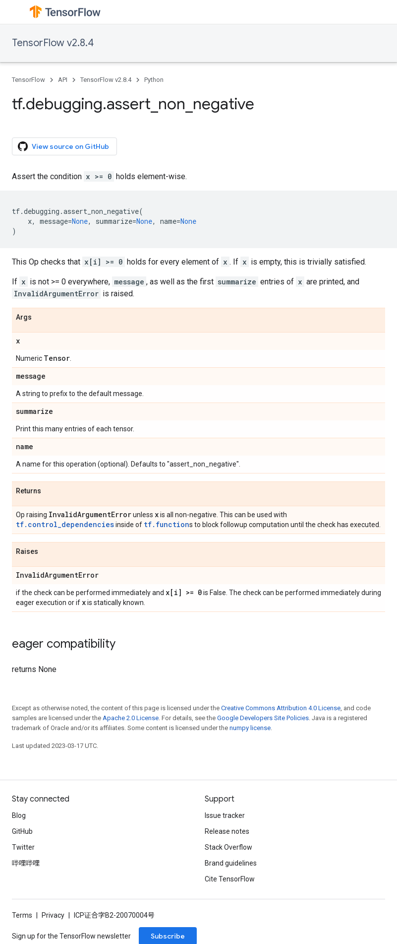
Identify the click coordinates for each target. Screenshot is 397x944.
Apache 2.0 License (131, 718)
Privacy (53, 915)
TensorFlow (28, 79)
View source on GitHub (63, 146)
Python (154, 79)
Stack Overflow (228, 847)
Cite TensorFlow (230, 879)
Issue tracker (225, 815)
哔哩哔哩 (26, 863)
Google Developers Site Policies (263, 718)
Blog (19, 815)
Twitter (23, 847)
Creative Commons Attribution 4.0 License (280, 708)
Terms (22, 915)
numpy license (250, 728)
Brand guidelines (231, 863)
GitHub (22, 831)
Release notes (227, 831)
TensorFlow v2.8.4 (53, 43)
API (62, 79)
